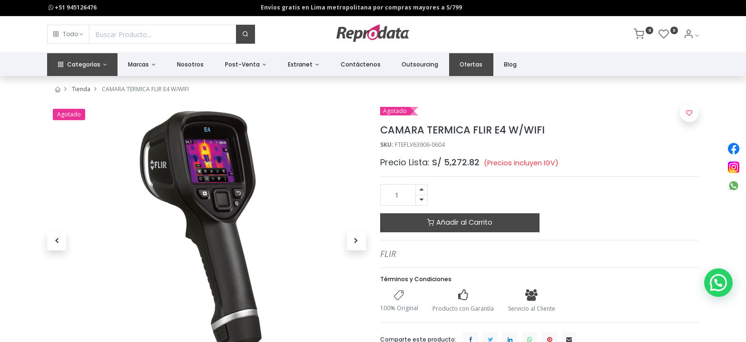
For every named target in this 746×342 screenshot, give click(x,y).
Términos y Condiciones (416, 279)
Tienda (81, 89)
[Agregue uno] (421, 190)
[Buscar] (245, 34)
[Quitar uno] (421, 200)
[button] (68, 34)
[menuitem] (191, 64)
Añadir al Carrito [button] (459, 222)
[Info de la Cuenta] (691, 35)
